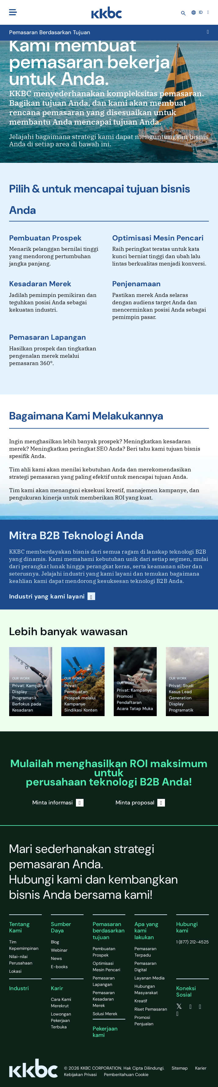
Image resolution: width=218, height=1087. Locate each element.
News (56, 958)
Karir (57, 988)
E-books (59, 966)
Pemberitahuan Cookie (126, 1074)
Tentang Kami (19, 927)
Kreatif (140, 1001)
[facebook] (190, 1007)
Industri (19, 988)
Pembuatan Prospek (45, 238)
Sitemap (180, 1068)
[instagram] (177, 1014)
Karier (200, 1068)
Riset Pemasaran (150, 1009)
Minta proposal (140, 803)
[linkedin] (200, 1007)
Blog (55, 942)
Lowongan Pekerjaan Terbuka (61, 1020)
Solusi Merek (105, 1013)
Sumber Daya (61, 927)
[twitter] (179, 1007)
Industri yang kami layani (52, 596)
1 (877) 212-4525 (192, 942)
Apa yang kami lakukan (146, 930)
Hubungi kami (187, 927)
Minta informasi (58, 803)
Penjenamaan (136, 283)
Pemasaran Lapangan (47, 337)
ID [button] (197, 12)
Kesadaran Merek (40, 283)
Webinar (59, 950)
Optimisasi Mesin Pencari (158, 238)
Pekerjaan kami (105, 1032)
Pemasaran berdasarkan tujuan (109, 930)
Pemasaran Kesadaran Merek (104, 999)
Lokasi (15, 971)
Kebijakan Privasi (80, 1074)
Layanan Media (149, 978)
